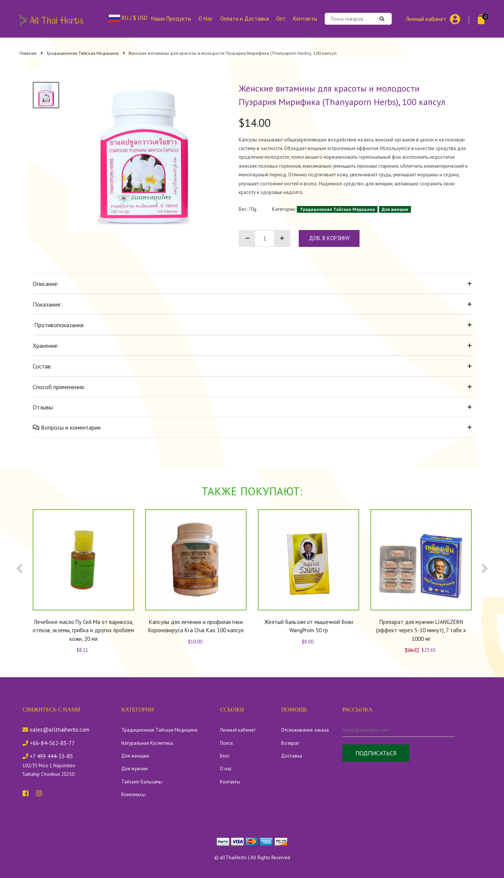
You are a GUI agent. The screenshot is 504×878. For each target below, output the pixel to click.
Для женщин (395, 209)
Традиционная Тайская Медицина (85, 53)
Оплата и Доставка (244, 18)
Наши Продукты (171, 18)
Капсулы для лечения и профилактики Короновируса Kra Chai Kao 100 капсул (196, 626)
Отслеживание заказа (305, 730)
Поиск (226, 743)
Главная (31, 53)
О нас (226, 768)
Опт (281, 18)
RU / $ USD (128, 17)
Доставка (291, 756)
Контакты (305, 18)
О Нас (206, 18)
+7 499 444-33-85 (48, 756)
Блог (225, 756)
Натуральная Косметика (147, 743)
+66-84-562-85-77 (49, 743)
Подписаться (375, 753)
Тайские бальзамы (141, 782)
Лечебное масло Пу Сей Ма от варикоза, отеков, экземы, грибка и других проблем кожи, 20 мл (83, 630)
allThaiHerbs (233, 857)
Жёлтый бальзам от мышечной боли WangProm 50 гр (308, 626)
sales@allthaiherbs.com (56, 729)
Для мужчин (134, 768)
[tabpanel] (143, 157)
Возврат (290, 743)
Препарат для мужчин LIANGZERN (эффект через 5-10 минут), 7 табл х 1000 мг (421, 630)
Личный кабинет (426, 18)
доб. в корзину (329, 238)
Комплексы (133, 794)
